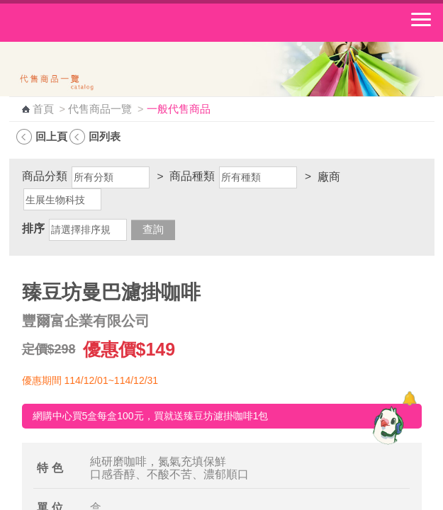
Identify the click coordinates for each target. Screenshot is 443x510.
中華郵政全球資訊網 (89, 22)
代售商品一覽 (100, 109)
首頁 (43, 109)
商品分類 (44, 176)
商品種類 (192, 176)
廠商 (329, 177)
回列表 (104, 136)
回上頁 (51, 136)
